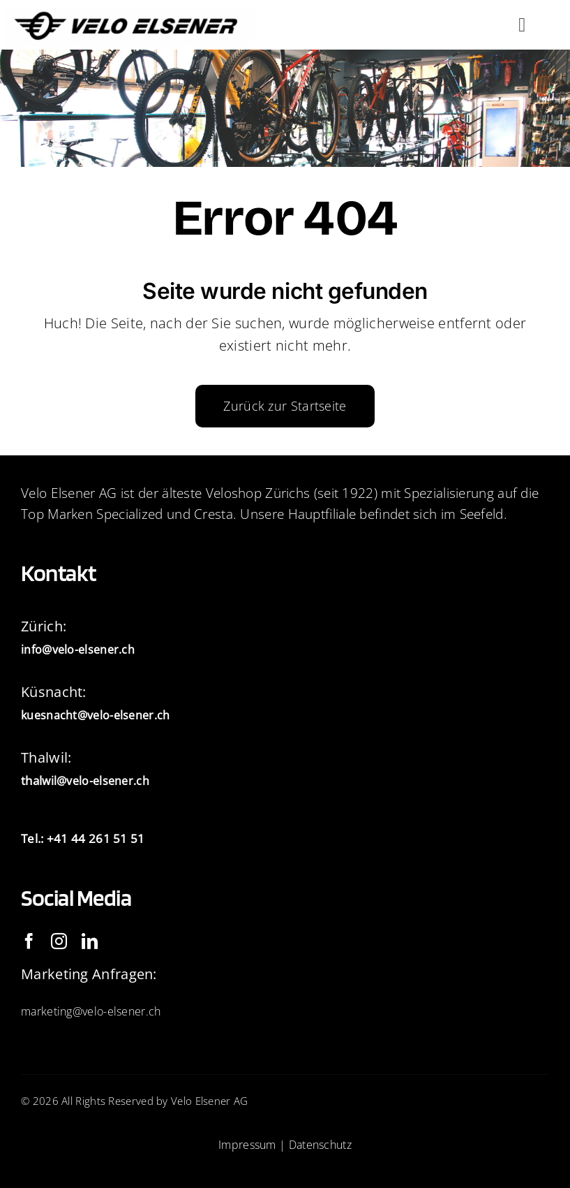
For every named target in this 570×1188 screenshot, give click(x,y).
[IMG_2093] (129, 14)
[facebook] (29, 941)
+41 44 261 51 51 (96, 838)
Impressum (247, 1144)
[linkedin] (90, 941)
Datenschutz (320, 1144)
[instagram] (59, 941)
